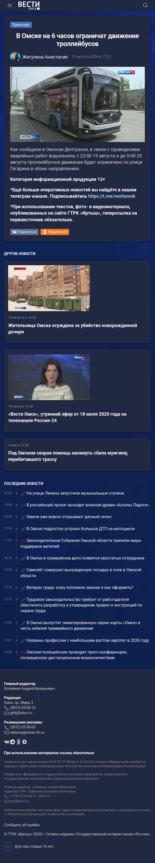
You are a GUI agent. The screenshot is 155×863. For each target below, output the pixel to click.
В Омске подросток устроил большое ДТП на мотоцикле (77, 529)
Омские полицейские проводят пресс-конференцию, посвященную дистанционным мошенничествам (73, 655)
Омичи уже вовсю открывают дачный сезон (66, 517)
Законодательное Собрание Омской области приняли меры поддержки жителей (80, 543)
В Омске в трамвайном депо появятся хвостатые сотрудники (82, 558)
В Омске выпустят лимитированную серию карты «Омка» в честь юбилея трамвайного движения (80, 625)
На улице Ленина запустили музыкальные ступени (72, 493)
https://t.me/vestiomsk (111, 196)
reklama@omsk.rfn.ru (27, 732)
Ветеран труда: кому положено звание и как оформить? (76, 587)
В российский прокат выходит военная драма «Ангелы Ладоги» (84, 505)
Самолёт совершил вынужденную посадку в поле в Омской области (80, 572)
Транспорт (21, 25)
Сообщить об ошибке (22, 825)
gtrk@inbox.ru (21, 713)
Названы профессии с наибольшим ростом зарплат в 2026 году (84, 640)
